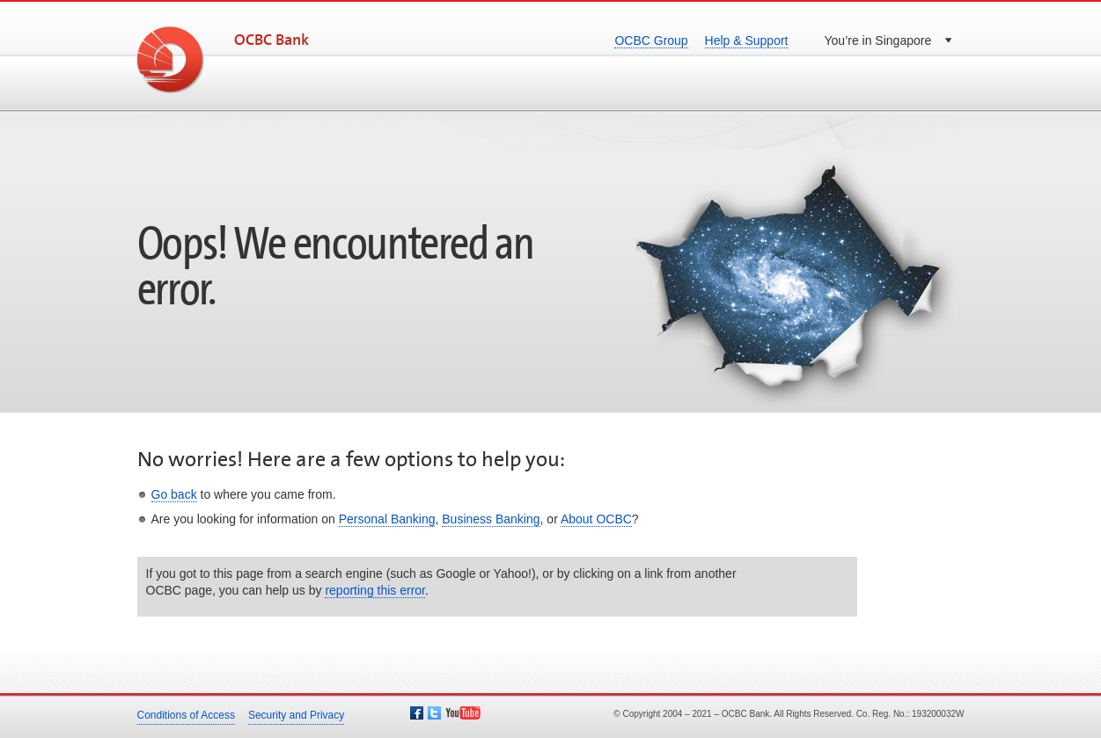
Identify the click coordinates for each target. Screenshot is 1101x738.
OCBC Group (650, 40)
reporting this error (375, 590)
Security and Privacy (296, 715)
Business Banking (490, 519)
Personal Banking (387, 519)
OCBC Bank (271, 40)
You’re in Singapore (878, 40)
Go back (174, 494)
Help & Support (747, 40)
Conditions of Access (186, 715)
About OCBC (596, 519)
